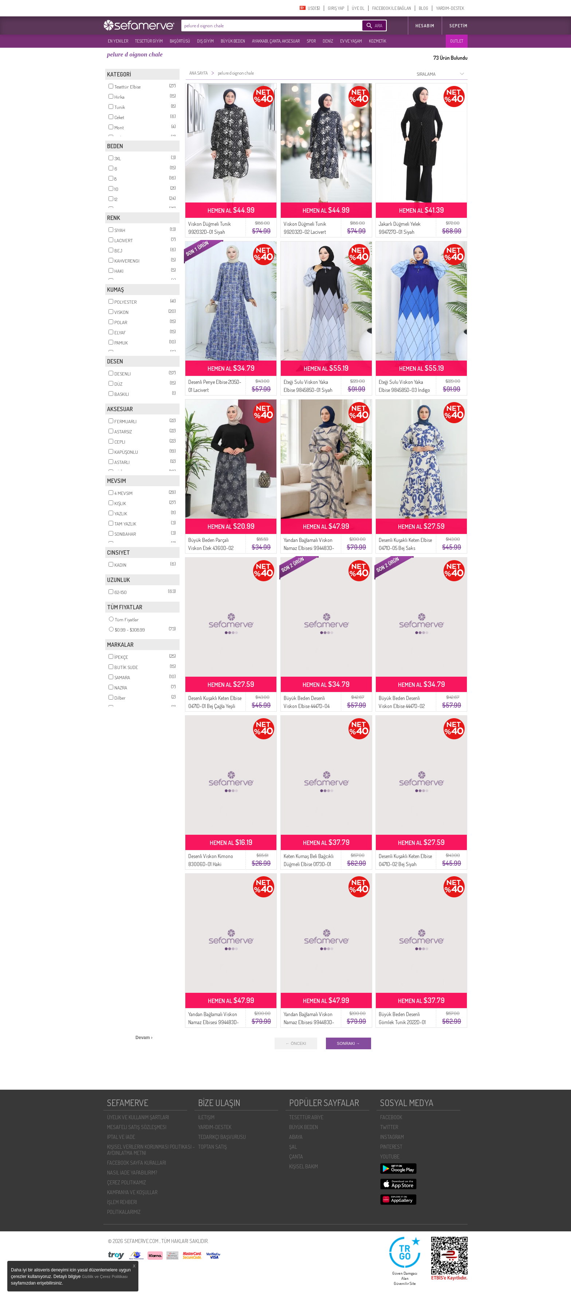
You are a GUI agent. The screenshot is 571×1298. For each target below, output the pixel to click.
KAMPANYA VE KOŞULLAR (132, 1192)
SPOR (311, 41)
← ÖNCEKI (296, 1043)
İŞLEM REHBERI (122, 1202)
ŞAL (293, 1147)
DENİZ (328, 41)
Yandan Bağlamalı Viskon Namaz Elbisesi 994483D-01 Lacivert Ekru (309, 548)
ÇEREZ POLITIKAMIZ (126, 1182)
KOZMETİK (377, 41)
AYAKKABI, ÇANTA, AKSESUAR (276, 41)
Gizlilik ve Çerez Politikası (105, 1276)
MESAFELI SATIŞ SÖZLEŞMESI (136, 1127)
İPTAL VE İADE (121, 1137)
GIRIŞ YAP (336, 8)
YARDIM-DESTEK (450, 8)
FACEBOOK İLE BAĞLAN (391, 8)
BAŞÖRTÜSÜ (180, 41)
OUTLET (456, 41)
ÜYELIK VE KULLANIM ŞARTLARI (138, 1117)
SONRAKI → (348, 1043)
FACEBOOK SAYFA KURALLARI (136, 1163)
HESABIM (425, 25)
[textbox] (260, 25)
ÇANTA (296, 1156)
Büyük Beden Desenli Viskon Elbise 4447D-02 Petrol (402, 706)
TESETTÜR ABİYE (306, 1117)
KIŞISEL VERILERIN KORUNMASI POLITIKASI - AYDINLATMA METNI (151, 1150)
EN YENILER (118, 41)
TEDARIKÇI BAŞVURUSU (222, 1137)
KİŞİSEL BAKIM (303, 1166)
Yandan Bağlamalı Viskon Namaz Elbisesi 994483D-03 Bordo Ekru (309, 1022)
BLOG (423, 8)
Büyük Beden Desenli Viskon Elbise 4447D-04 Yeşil (307, 706)
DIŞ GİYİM (205, 41)
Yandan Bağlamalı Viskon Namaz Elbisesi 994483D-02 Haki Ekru (213, 1022)
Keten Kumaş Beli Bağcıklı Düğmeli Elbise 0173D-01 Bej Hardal (309, 864)
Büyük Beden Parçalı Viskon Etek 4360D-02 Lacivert (210, 548)
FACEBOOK (391, 1117)
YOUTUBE (389, 1156)
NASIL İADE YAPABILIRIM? (132, 1172)
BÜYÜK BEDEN (233, 41)
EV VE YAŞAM (351, 41)
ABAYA (296, 1137)
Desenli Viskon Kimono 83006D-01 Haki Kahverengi (210, 864)
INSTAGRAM (392, 1137)
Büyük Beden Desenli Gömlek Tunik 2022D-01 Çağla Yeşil (402, 1022)
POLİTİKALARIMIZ (124, 1212)
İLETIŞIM (206, 1117)
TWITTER (389, 1127)
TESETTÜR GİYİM (149, 41)
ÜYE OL (358, 8)
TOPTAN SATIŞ (212, 1147)
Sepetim (458, 25)
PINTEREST (391, 1147)
